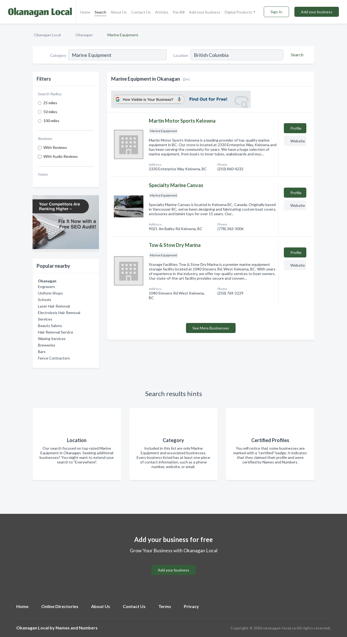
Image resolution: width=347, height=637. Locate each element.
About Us (119, 12)
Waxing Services (52, 338)
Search (100, 12)
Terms (164, 606)
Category (58, 55)
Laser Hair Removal (54, 306)
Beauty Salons (50, 325)
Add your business (204, 12)
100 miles (51, 120)
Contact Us (141, 12)
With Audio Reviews (60, 156)
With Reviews (55, 147)
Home (85, 12)
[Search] (296, 54)
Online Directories (59, 606)
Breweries (46, 345)
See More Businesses (210, 328)
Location (181, 55)
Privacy (191, 606)
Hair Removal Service (55, 332)
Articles (161, 12)
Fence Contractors (54, 358)
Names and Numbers (77, 627)
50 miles (50, 111)
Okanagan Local (47, 34)
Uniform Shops (50, 293)
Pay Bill (179, 12)
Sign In (276, 11)
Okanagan (84, 34)
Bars (42, 351)
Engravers (46, 286)
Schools (44, 299)
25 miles (50, 102)
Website (297, 141)
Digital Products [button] (238, 12)
